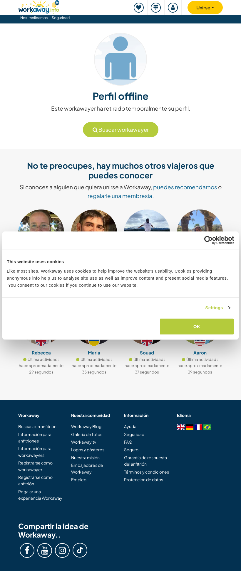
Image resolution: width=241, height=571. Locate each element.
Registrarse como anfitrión (35, 480)
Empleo (78, 479)
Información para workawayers (34, 451)
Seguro (131, 449)
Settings (214, 307)
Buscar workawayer (121, 129)
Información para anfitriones (34, 437)
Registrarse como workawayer (35, 466)
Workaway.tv (83, 442)
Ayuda (130, 426)
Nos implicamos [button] (34, 17)
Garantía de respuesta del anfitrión (145, 461)
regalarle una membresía (120, 195)
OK (196, 326)
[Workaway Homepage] (38, 6)
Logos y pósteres (87, 449)
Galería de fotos (86, 434)
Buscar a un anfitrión (37, 426)
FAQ (128, 442)
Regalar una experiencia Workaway (40, 495)
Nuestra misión (85, 457)
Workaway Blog (86, 426)
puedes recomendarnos (185, 186)
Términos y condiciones (146, 471)
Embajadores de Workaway (87, 468)
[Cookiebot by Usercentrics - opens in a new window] (208, 240)
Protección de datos (143, 479)
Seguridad (61, 17)
